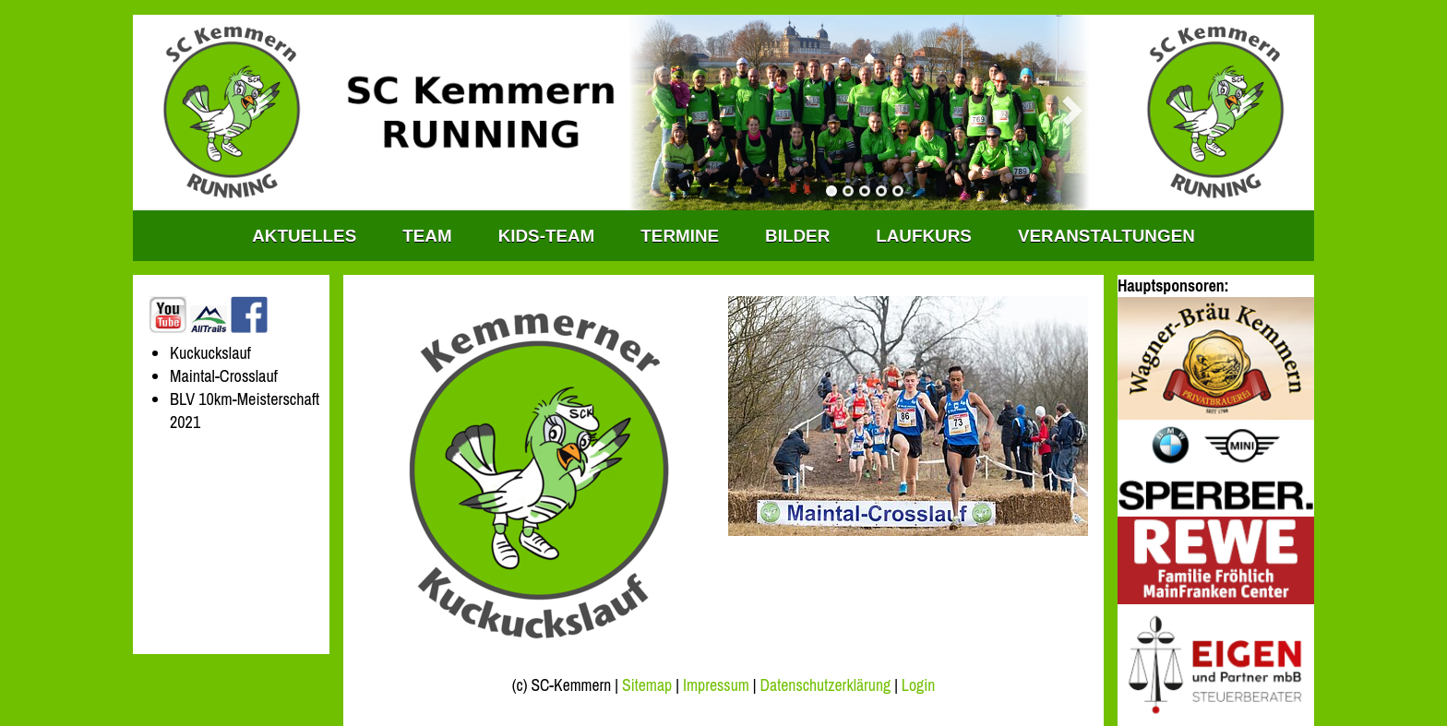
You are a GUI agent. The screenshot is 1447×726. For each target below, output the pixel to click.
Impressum (716, 685)
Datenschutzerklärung (825, 685)
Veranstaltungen (1106, 235)
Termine (679, 235)
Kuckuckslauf (210, 352)
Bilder (797, 235)
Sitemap (647, 685)
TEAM (426, 235)
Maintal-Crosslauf (224, 375)
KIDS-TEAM (546, 235)
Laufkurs (924, 235)
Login (918, 685)
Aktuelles (304, 235)
